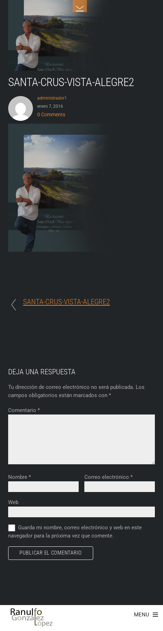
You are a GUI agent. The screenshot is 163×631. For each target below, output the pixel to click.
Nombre (19, 477)
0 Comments (51, 114)
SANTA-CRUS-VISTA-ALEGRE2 (71, 82)
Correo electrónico (108, 477)
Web (13, 502)
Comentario (24, 410)
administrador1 (52, 98)
